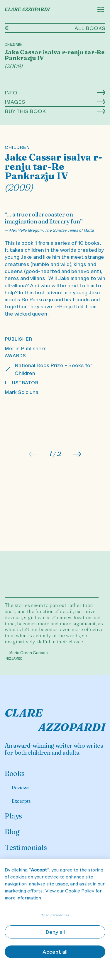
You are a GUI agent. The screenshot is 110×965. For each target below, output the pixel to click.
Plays (13, 816)
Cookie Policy (79, 890)
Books (15, 773)
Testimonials (26, 847)
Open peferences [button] (55, 915)
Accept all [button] (55, 951)
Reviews (21, 787)
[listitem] (55, 437)
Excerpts (21, 801)
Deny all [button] (55, 932)
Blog (12, 831)
